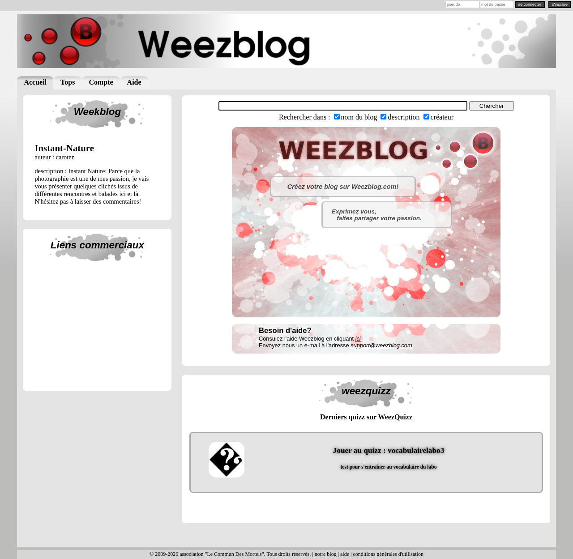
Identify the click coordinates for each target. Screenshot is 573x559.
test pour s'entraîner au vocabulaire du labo (389, 466)
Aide (134, 82)
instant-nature (64, 148)
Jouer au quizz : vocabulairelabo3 (389, 450)
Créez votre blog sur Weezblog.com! (342, 186)
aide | (346, 554)
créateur (442, 117)
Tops (67, 82)
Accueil (35, 82)
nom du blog (359, 117)
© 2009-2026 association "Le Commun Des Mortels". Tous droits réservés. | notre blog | (245, 554)
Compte (101, 82)
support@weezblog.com (381, 345)
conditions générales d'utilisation (388, 554)
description (403, 117)
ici (358, 338)
